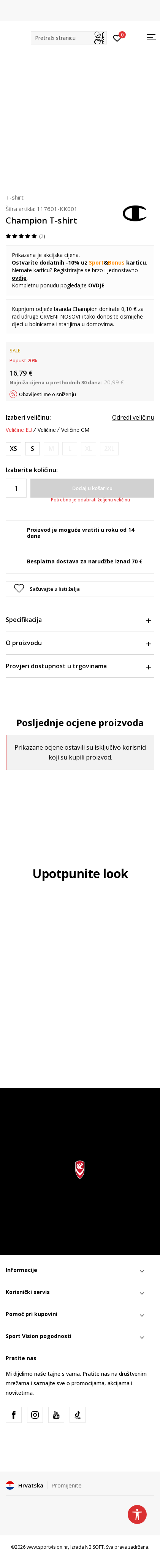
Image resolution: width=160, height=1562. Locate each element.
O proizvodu (78, 643)
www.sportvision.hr (47, 1547)
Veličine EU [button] (19, 430)
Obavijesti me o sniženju (47, 394)
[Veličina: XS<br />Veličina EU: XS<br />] (13, 448)
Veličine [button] (47, 430)
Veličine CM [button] (75, 430)
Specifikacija (78, 619)
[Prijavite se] (117, 37)
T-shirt (15, 197)
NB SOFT (94, 1547)
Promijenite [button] (66, 1485)
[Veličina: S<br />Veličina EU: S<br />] (32, 448)
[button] (69, 37)
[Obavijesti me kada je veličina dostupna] (51, 448)
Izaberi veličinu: (28, 417)
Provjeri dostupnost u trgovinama (78, 666)
